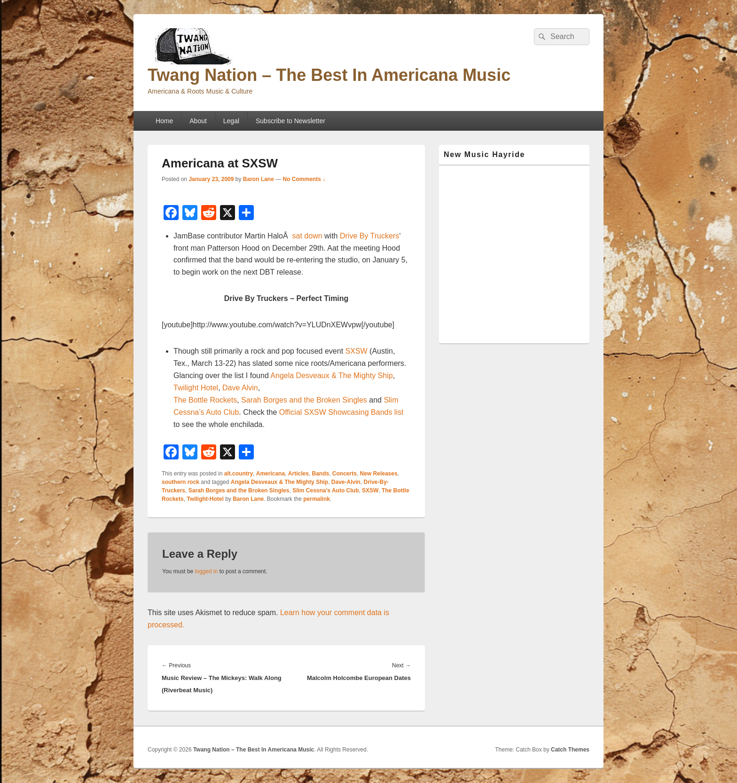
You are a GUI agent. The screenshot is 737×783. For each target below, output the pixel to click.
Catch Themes (570, 749)
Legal (231, 121)
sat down (307, 236)
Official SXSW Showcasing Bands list (341, 412)
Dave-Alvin (346, 482)
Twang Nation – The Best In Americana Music (329, 75)
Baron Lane (258, 179)
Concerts (344, 473)
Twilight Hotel (195, 388)
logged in (206, 571)
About (198, 121)
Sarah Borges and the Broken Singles (304, 400)
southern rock (180, 482)
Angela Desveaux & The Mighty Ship (331, 376)
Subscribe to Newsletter (290, 121)
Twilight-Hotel (205, 499)
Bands (320, 473)
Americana (270, 473)
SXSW (356, 351)
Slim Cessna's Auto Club (325, 490)
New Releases (379, 473)
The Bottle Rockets (205, 400)
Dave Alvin (240, 388)
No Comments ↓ (304, 179)
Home (164, 121)
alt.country (238, 473)
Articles (298, 473)
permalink (316, 499)
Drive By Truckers (369, 236)
